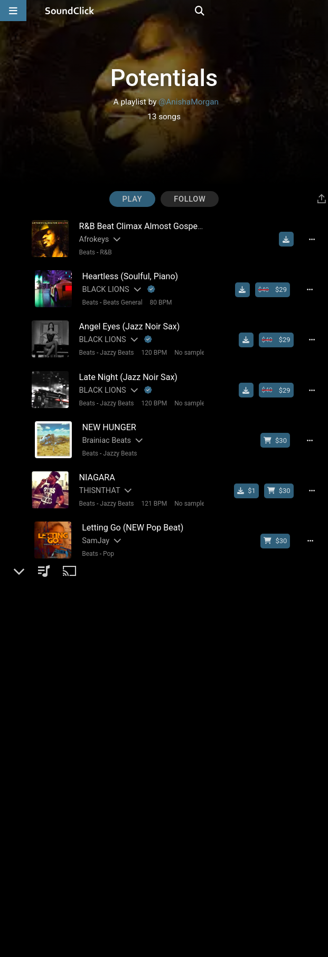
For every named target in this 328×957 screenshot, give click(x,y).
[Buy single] (251, 479)
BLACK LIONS (101, 286)
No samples (187, 348)
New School (116, 828)
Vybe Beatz (97, 575)
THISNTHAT (96, 479)
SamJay (92, 527)
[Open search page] (317, 10)
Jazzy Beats (113, 348)
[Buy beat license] (277, 287)
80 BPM (157, 300)
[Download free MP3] (291, 239)
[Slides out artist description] (112, 239)
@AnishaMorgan (188, 102)
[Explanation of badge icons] (147, 287)
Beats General (118, 300)
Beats (84, 251)
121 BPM (150, 492)
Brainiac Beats (102, 431)
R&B (102, 251)
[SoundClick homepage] (70, 10)
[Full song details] (317, 239)
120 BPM (150, 348)
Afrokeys (91, 238)
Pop (104, 540)
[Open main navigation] (13, 10)
